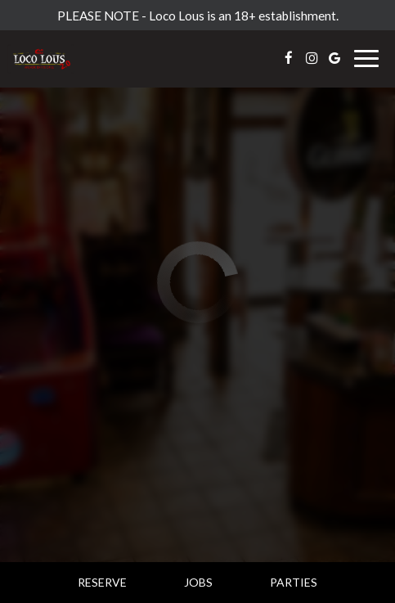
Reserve (102, 582)
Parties (293, 582)
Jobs (198, 582)
